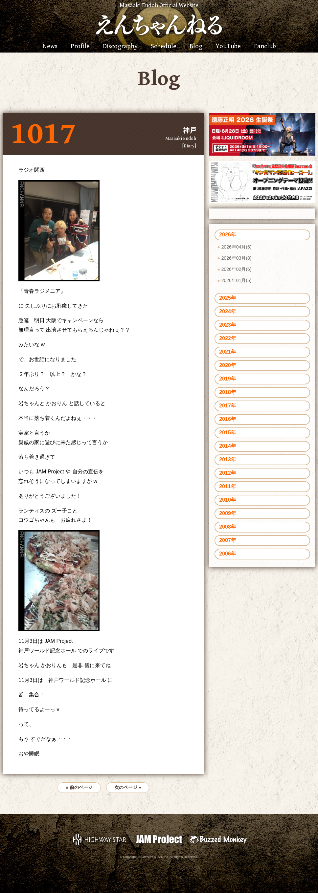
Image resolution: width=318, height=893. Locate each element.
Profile (80, 46)
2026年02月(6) (236, 269)
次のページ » (127, 787)
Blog (196, 46)
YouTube (228, 46)
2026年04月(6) (236, 247)
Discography (120, 46)
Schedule (163, 46)
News (49, 46)
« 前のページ (79, 787)
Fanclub (265, 46)
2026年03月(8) (236, 258)
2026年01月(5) (236, 280)
